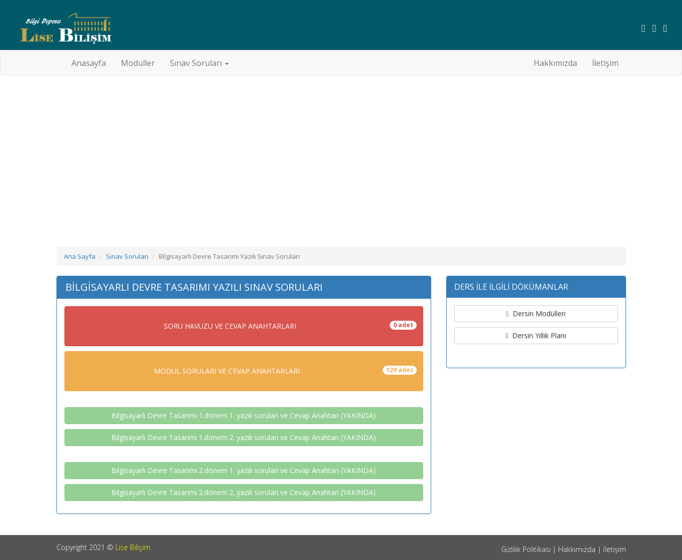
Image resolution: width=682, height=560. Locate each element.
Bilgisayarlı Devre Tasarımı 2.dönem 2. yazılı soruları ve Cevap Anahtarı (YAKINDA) (243, 492)
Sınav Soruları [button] (199, 62)
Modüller (138, 62)
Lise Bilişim (132, 547)
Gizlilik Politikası (526, 549)
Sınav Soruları (127, 256)
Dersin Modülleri (536, 313)
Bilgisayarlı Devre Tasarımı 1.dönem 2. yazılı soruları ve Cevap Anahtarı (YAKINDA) (243, 437)
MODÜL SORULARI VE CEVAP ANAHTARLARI (285, 371)
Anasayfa (92, 62)
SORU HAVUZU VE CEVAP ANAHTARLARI (290, 326)
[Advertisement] (341, 156)
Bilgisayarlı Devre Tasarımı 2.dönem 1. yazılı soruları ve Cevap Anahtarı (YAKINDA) (243, 470)
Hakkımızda (555, 62)
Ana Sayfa (79, 256)
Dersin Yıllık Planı (536, 335)
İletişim (605, 62)
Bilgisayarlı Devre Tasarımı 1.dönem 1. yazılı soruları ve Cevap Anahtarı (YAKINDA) (243, 415)
